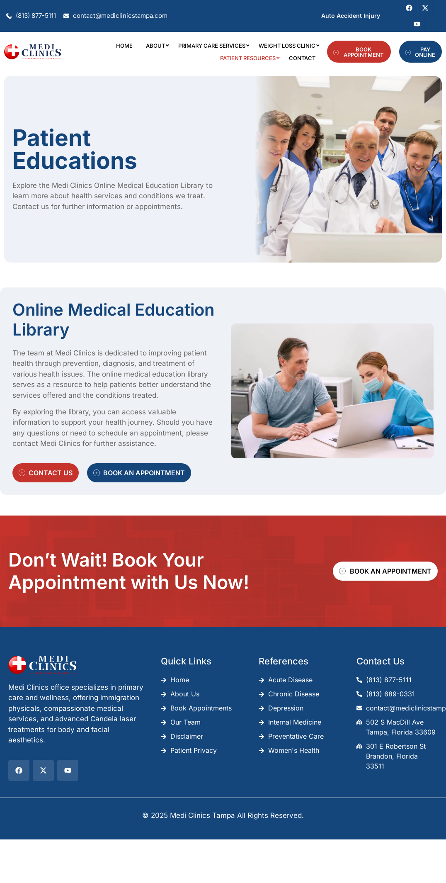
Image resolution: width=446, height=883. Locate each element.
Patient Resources (249, 58)
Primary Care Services (213, 45)
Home (124, 45)
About (157, 45)
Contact (302, 58)
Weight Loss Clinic (289, 45)
